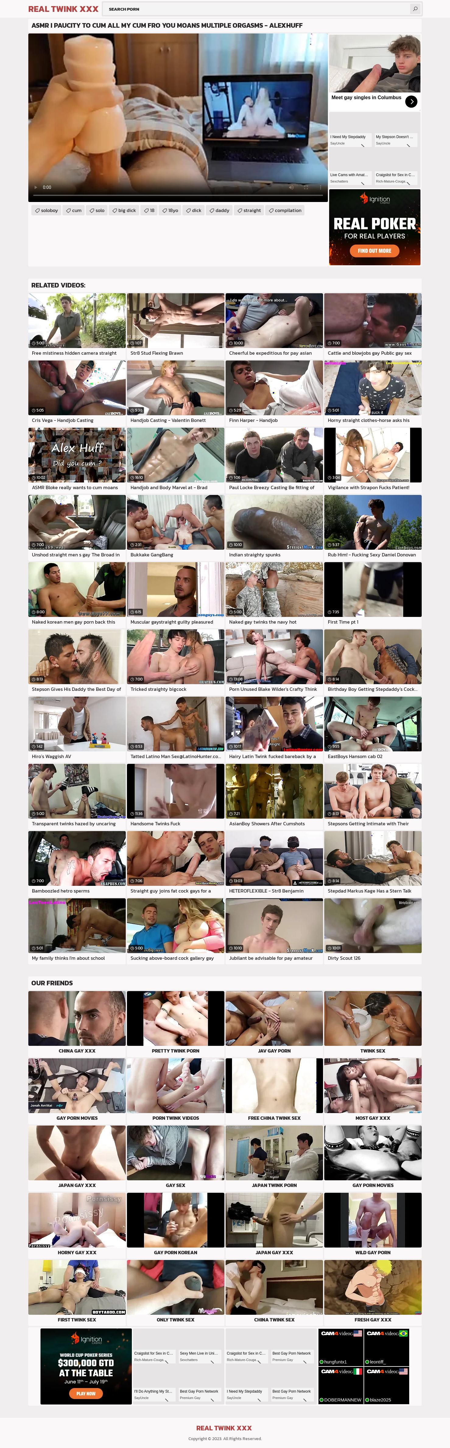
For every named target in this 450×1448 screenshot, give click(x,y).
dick (197, 210)
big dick (127, 210)
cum (77, 210)
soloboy (49, 210)
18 (152, 210)
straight (252, 210)
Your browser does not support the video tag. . (178, 117)
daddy (223, 210)
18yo (173, 210)
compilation (288, 210)
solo (100, 210)
